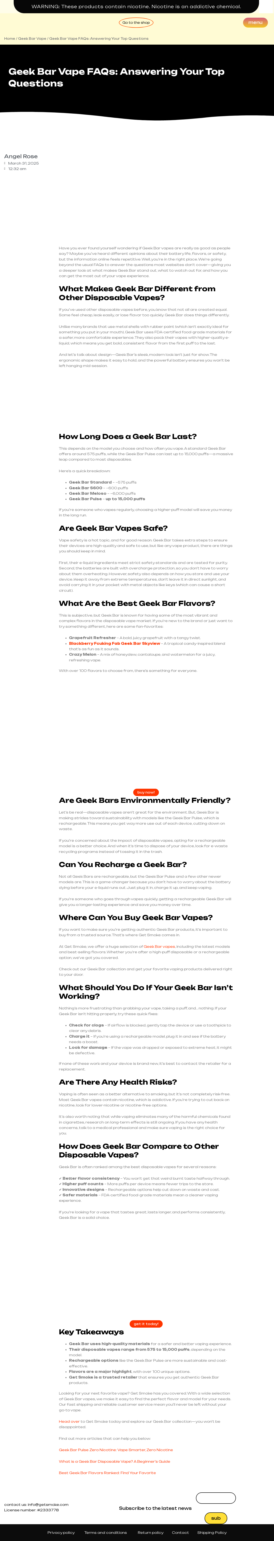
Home (9, 39)
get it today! (146, 1324)
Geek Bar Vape (32, 39)
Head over (69, 1422)
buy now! (146, 792)
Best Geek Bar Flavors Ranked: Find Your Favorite (107, 1473)
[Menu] (255, 22)
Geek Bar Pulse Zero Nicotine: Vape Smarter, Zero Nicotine (116, 1450)
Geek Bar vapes (159, 947)
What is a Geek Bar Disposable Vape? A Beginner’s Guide (114, 1462)
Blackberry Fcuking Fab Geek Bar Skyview (114, 643)
